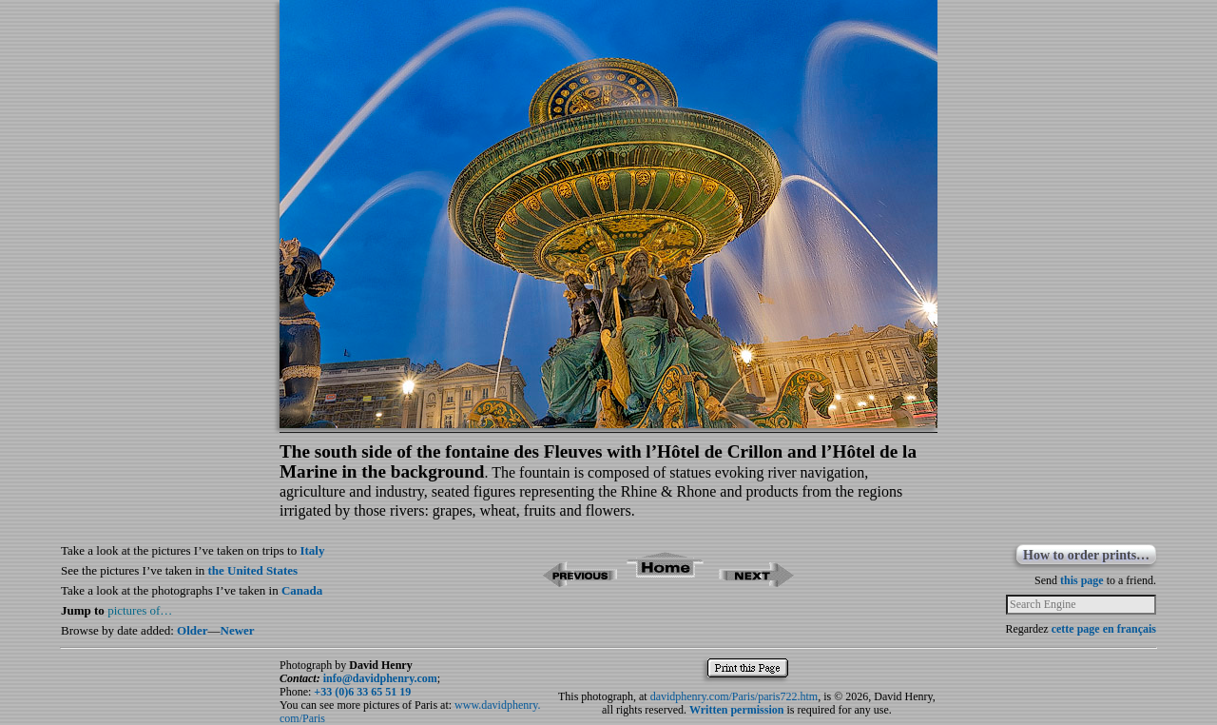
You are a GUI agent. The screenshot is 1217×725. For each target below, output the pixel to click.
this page (1082, 580)
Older (192, 630)
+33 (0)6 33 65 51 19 (362, 691)
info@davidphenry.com (380, 678)
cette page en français (1104, 629)
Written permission (736, 709)
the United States (253, 570)
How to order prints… (1086, 555)
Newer (238, 630)
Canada (301, 590)
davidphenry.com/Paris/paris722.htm (734, 696)
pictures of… (139, 610)
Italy (311, 550)
